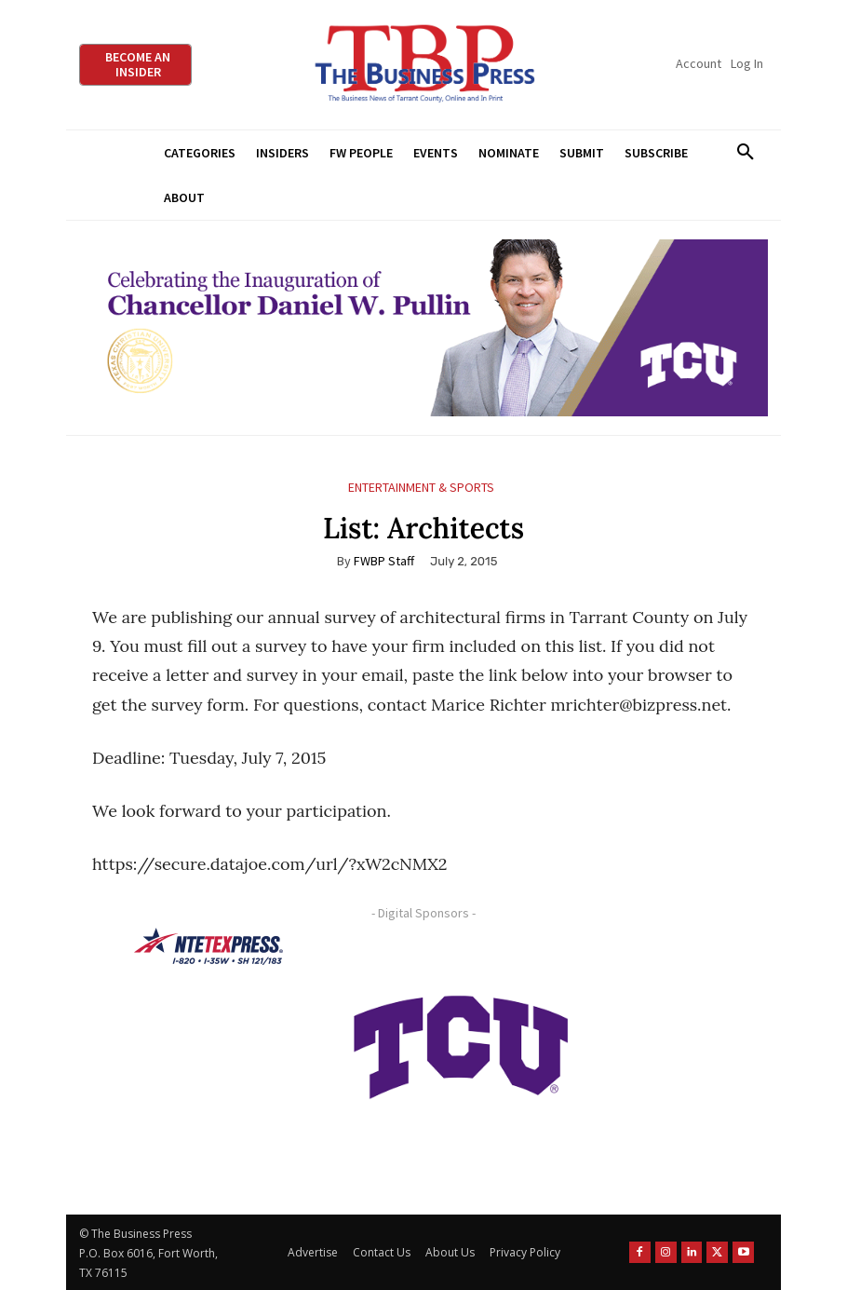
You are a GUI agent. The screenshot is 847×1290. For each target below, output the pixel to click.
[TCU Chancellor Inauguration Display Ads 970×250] (423, 328)
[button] (745, 152)
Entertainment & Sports (421, 487)
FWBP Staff (384, 560)
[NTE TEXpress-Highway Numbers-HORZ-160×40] (208, 946)
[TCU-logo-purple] (460, 1044)
